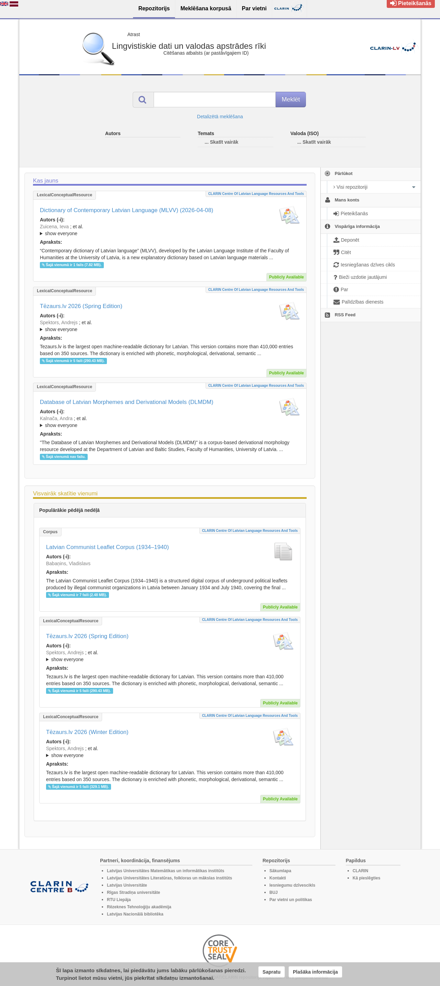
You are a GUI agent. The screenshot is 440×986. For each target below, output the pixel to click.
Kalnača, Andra (56, 418)
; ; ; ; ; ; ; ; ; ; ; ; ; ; (170, 326)
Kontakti (278, 878)
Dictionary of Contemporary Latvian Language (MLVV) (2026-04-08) (126, 210)
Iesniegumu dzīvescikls (292, 885)
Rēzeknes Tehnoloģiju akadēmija (139, 907)
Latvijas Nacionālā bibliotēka (135, 914)
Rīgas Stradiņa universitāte (133, 892)
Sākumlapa (280, 870)
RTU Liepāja (119, 899)
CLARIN (360, 870)
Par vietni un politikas (291, 899)
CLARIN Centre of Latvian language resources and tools (256, 194)
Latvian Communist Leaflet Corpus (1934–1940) (107, 547)
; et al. (170, 230)
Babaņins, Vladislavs (68, 563)
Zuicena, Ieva (54, 226)
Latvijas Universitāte (127, 885)
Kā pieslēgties (367, 878)
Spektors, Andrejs (59, 322)
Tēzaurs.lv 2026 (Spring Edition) (81, 306)
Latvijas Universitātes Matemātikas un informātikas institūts (165, 870)
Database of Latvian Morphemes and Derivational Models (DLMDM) (126, 402)
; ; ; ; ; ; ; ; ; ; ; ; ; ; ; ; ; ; (170, 230)
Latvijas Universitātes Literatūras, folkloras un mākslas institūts (169, 878)
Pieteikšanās (410, 3)
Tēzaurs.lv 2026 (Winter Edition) (87, 732)
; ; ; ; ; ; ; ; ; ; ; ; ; (170, 422)
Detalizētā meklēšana (220, 116)
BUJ (274, 892)
